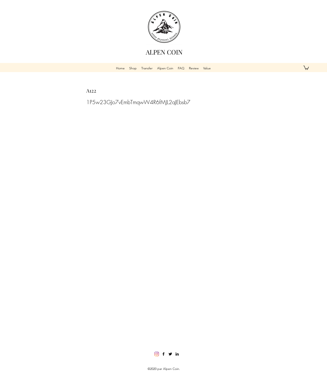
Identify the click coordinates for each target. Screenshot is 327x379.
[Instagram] (156, 354)
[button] (306, 67)
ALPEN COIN (164, 52)
